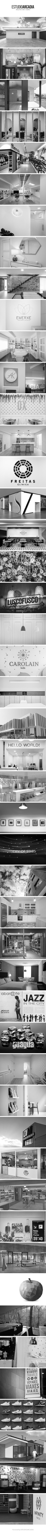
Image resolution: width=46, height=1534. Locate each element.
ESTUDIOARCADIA (27, 1530)
